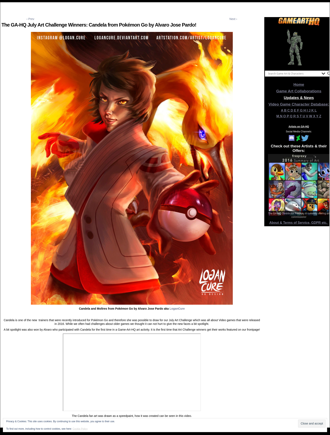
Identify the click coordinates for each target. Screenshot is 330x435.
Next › (233, 19)
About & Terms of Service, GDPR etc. (298, 222)
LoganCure (177, 308)
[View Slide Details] (298, 47)
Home (299, 84)
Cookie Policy (80, 428)
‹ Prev (30, 19)
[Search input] (293, 73)
